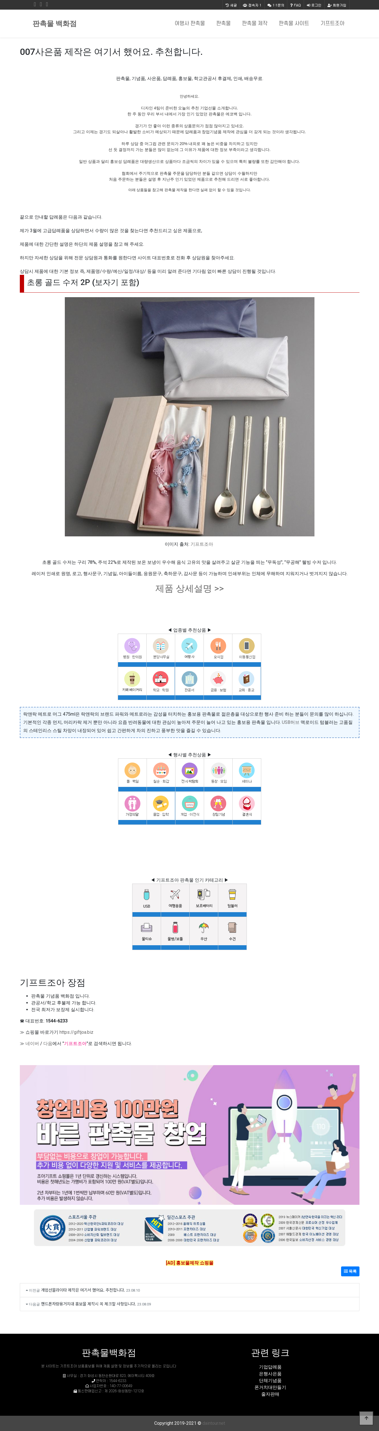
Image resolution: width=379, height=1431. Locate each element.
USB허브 (290, 722)
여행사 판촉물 (190, 24)
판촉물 (223, 24)
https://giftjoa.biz (76, 1032)
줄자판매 (270, 1394)
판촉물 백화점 (55, 24)
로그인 (314, 5)
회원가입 (336, 5)
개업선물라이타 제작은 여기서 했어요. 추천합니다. (83, 1290)
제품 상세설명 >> (189, 588)
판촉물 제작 (254, 24)
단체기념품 (270, 1380)
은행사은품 (270, 1373)
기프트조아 (332, 24)
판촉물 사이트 (294, 24)
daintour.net (213, 1423)
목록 (350, 1271)
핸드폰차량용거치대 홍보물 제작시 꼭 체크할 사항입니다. (88, 1304)
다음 (47, 1043)
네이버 (32, 1043)
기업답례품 (270, 1367)
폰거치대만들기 (270, 1387)
